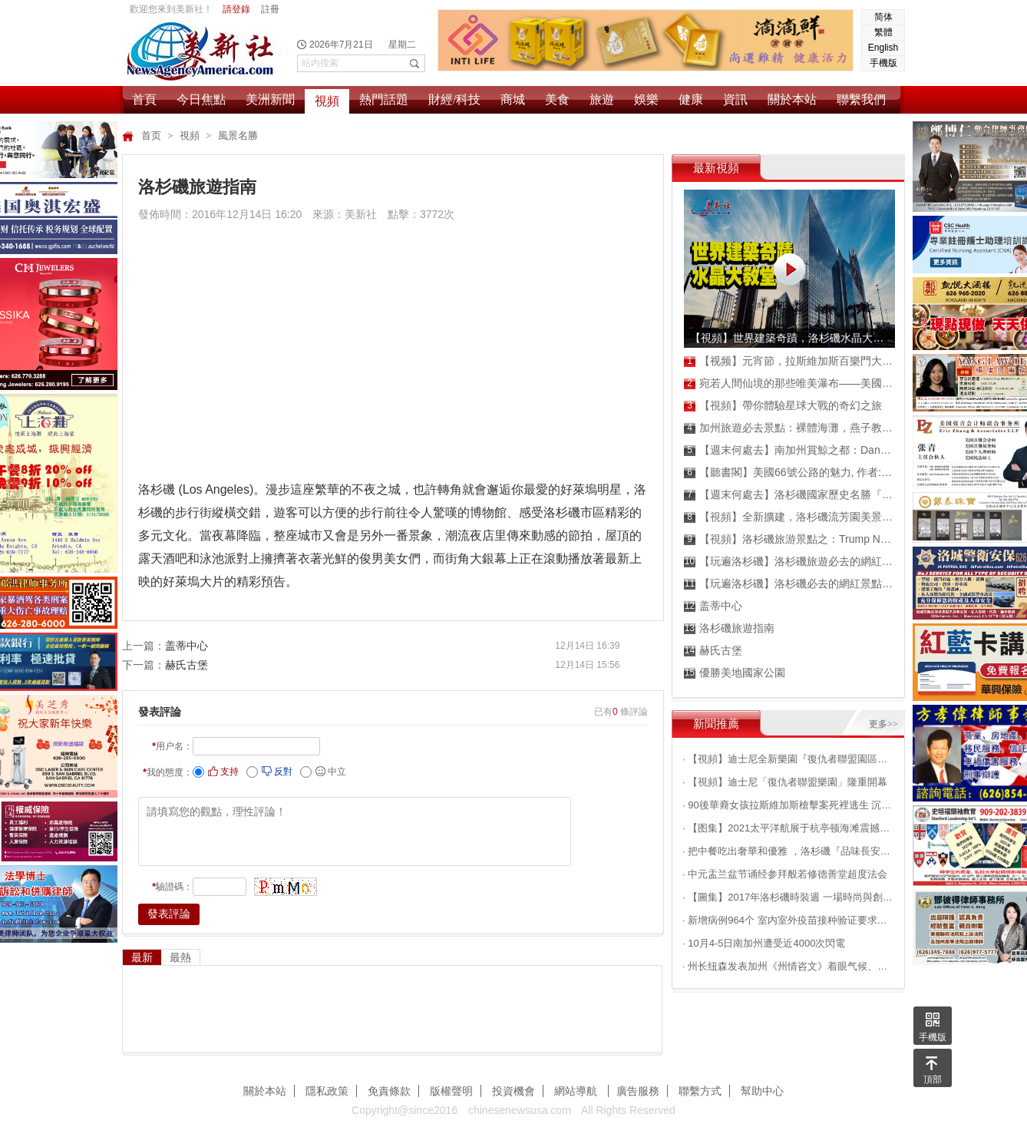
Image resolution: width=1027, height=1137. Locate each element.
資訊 (735, 99)
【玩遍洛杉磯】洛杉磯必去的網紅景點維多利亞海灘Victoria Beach (788, 584)
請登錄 (236, 9)
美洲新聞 (270, 99)
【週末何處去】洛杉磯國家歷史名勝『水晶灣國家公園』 (788, 495)
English (883, 47)
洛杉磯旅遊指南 (729, 628)
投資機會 (513, 1091)
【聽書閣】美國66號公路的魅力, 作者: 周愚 (788, 472)
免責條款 (389, 1091)
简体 (883, 17)
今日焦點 (201, 99)
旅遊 (601, 99)
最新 (142, 957)
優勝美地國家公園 (734, 673)
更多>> (883, 724)
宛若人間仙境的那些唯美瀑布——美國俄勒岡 (788, 383)
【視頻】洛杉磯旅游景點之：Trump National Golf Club (788, 539)
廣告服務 (637, 1091)
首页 (152, 135)
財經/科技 (454, 99)
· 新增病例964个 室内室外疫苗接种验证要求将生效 (788, 920)
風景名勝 (238, 135)
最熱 (180, 957)
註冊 (270, 9)
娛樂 (646, 99)
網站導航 (577, 1091)
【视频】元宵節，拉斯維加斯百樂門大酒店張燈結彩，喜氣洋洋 (788, 361)
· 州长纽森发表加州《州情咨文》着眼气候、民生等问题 (788, 966)
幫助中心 (762, 1091)
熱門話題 (383, 99)
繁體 (883, 32)
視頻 (327, 100)
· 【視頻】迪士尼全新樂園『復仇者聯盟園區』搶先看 (788, 759)
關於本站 (792, 99)
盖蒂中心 (186, 646)
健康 (691, 99)
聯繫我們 (861, 99)
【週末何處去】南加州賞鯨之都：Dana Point (788, 450)
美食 (557, 99)
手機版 (883, 63)
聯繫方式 (700, 1091)
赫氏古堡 (186, 665)
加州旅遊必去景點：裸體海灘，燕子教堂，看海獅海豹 (788, 428)
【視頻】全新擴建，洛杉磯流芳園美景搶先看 (788, 517)
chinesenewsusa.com (519, 1110)
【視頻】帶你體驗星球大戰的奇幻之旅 (783, 406)
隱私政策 (326, 1091)
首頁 (144, 99)
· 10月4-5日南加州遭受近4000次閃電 (763, 943)
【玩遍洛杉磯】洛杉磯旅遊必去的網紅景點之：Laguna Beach (788, 561)
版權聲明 (451, 1091)
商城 (512, 99)
